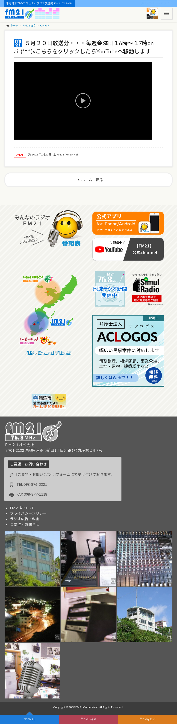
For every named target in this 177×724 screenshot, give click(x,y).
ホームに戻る (92, 180)
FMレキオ (90, 719)
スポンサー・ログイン (158, 3)
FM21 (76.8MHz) (67, 154)
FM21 (31, 719)
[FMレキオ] (46, 352)
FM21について (22, 508)
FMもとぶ (149, 719)
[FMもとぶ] (64, 352)
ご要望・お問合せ (24, 524)
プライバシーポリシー (28, 513)
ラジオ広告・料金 (24, 519)
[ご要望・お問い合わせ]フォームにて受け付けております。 (65, 474)
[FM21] (30, 352)
